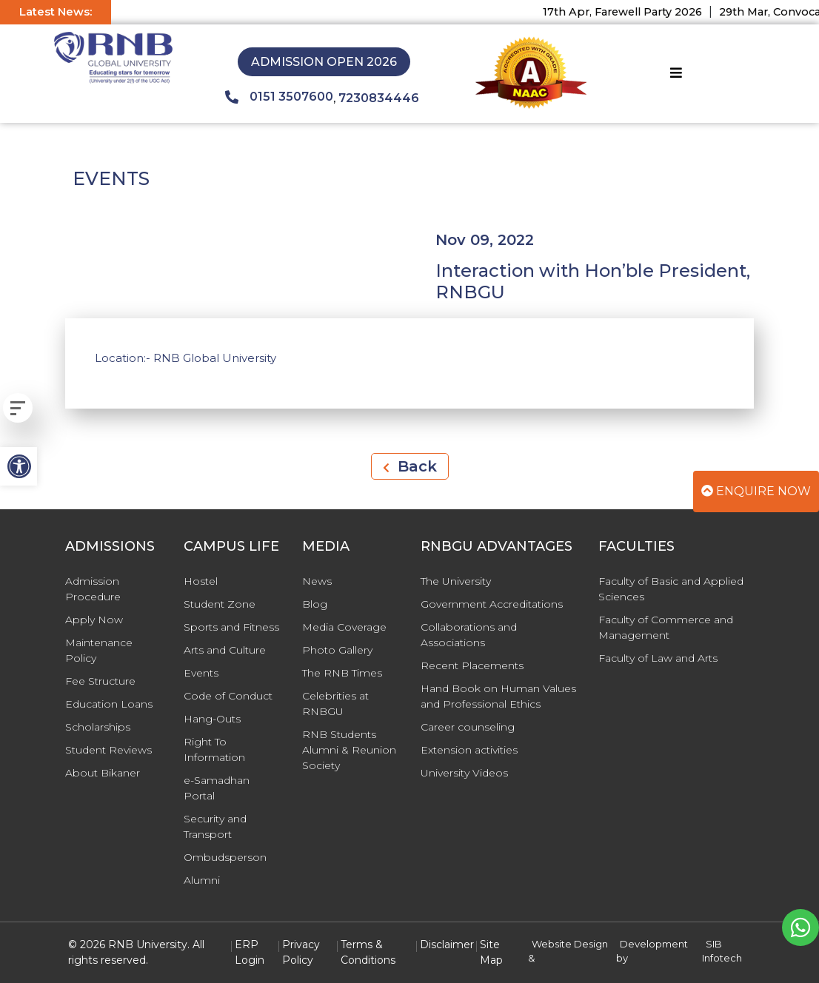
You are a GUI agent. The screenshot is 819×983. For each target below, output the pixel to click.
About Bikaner (102, 772)
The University (456, 581)
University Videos (464, 772)
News (317, 581)
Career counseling (468, 727)
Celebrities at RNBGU (335, 703)
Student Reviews (108, 749)
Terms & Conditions (368, 952)
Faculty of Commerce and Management (665, 627)
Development (654, 944)
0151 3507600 (279, 97)
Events (201, 673)
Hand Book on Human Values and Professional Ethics (498, 696)
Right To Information (214, 749)
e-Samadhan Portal (217, 788)
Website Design (570, 944)
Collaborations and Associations (469, 634)
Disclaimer (447, 944)
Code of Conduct (228, 695)
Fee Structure (100, 681)
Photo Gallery (337, 650)
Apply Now (94, 619)
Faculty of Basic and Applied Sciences (670, 588)
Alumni (202, 880)
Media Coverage (344, 627)
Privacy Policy (301, 952)
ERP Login (249, 952)
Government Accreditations (492, 604)
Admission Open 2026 (324, 62)
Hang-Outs (212, 718)
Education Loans (109, 704)
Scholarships (97, 727)
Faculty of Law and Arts (658, 658)
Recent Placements (472, 665)
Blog (314, 604)
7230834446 (378, 98)
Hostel (201, 581)
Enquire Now (756, 491)
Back (410, 466)
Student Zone (219, 604)
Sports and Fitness (231, 627)
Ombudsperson (225, 857)
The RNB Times (342, 673)
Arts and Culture (225, 650)
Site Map (491, 952)
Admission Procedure (93, 588)
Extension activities (469, 749)
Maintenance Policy (99, 650)
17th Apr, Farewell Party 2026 (630, 12)
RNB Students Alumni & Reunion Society (349, 750)
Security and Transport (215, 826)
